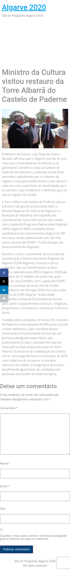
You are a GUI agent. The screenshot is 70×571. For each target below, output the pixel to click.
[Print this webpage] (4, 298)
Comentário (9, 408)
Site (2, 509)
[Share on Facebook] (4, 273)
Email (4, 486)
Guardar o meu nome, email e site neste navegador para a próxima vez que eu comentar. (33, 537)
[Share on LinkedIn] (4, 290)
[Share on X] (4, 281)
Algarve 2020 (24, 7)
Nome (5, 463)
